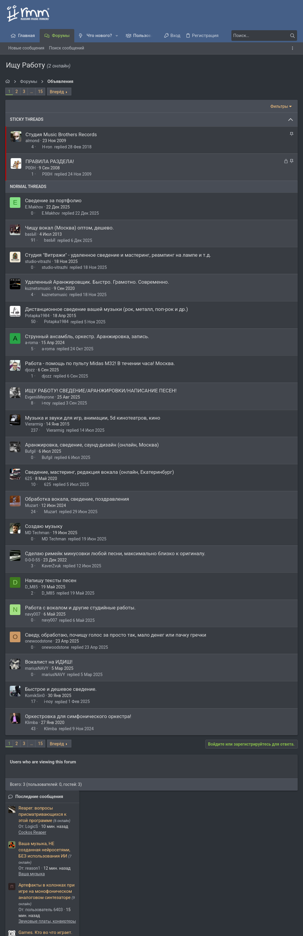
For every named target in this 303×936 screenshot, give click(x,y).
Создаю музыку (44, 526)
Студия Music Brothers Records (61, 134)
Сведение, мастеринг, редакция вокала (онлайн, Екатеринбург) (100, 472)
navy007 (33, 614)
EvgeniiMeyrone (39, 397)
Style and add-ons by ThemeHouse (38, 916)
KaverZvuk (52, 565)
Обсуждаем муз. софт (257, 427)
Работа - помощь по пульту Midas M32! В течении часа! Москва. (100, 363)
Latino (242, 316)
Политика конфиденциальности (209, 901)
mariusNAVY (37, 668)
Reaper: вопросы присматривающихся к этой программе (260, 112)
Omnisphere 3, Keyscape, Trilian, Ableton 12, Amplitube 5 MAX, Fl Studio (264, 380)
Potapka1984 (37, 315)
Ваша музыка (249, 171)
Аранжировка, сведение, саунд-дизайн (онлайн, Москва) (92, 445)
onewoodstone (39, 641)
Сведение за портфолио (53, 200)
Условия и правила (155, 901)
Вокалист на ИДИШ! (49, 662)
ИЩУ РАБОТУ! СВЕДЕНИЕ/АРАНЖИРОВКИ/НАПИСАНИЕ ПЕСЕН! (101, 391)
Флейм (242, 247)
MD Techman (37, 532)
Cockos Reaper (250, 129)
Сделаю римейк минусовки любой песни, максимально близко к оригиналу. (115, 553)
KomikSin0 (35, 695)
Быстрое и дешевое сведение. (61, 689)
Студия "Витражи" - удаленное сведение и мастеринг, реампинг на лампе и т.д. (118, 255)
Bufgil (30, 451)
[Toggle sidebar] (293, 48)
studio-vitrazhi (38, 261)
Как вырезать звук (255, 416)
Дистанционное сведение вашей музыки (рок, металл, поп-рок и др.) (106, 309)
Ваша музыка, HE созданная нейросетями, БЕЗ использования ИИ (262, 147)
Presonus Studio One (255, 363)
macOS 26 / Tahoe (254, 258)
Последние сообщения (257, 93)
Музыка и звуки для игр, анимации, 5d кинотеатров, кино (93, 418)
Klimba (31, 722)
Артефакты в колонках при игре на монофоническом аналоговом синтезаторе (264, 189)
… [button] (32, 91)
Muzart (31, 505)
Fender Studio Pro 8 (255, 345)
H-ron (48, 147)
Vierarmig (34, 424)
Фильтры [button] (199, 106)
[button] (116, 36)
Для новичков (250, 305)
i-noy (46, 403)
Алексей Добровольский (75, 863)
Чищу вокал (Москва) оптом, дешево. (69, 228)
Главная (271, 901)
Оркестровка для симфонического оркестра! (78, 716)
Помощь (252, 901)
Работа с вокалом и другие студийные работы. (80, 608)
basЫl (31, 234)
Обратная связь (117, 901)
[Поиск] (260, 35)
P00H (31, 168)
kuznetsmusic (38, 288)
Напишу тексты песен (51, 580)
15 (40, 91)
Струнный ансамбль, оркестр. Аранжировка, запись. (87, 336)
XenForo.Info (50, 922)
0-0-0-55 (33, 560)
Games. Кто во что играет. (263, 229)
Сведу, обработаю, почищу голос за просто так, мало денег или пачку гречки (116, 635)
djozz (30, 369)
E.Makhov (34, 207)
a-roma (31, 342)
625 (29, 478)
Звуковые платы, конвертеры (265, 218)
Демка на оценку (254, 287)
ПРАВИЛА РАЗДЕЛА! (50, 161)
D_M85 (31, 587)
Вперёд (57, 91)
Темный (18, 901)
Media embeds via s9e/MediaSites (40, 928)
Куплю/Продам (251, 404)
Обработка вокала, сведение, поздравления (77, 499)
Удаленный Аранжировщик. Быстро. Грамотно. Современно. (97, 282)
